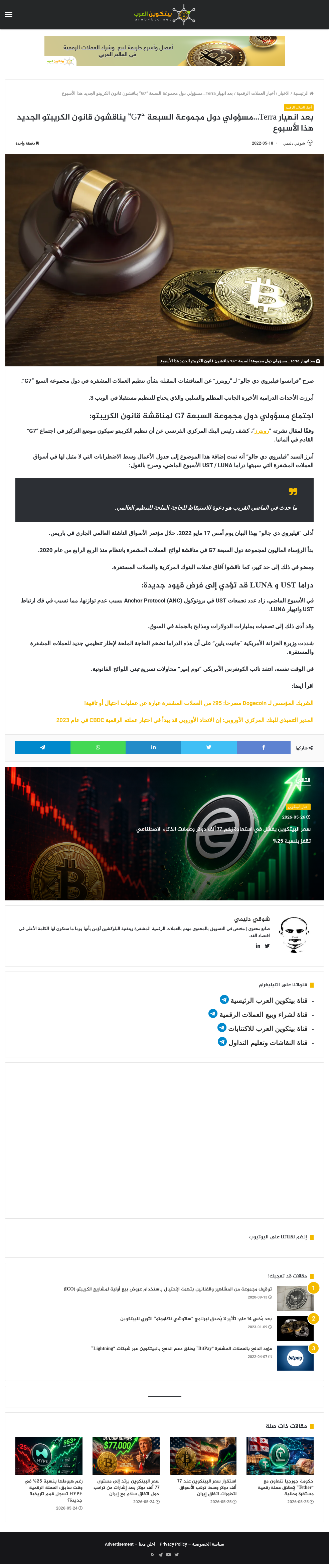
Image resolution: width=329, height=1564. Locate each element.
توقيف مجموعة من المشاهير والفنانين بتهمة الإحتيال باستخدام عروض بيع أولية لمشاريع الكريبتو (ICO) (168, 1286)
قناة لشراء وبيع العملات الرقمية (263, 1012)
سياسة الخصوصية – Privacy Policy (192, 1541)
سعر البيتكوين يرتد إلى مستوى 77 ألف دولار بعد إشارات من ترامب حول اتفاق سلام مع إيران (127, 1484)
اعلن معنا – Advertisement (130, 1541)
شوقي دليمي (291, 143)
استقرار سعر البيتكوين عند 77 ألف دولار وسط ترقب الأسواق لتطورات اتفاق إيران (206, 1484)
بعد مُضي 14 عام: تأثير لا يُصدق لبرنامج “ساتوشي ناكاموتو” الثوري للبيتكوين (196, 1316)
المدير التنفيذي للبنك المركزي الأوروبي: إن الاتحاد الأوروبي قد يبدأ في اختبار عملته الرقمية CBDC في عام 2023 (185, 720)
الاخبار (284, 93)
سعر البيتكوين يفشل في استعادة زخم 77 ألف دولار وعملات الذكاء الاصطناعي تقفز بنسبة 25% (228, 841)
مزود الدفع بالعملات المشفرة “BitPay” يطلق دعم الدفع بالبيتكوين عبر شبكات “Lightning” (181, 1346)
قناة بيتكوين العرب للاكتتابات (267, 1026)
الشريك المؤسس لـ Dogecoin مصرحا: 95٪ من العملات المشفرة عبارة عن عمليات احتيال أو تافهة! (199, 703)
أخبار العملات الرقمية (255, 93)
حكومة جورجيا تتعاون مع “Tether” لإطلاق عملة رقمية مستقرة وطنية (286, 1484)
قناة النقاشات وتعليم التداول (268, 1040)
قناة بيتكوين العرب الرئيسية (269, 998)
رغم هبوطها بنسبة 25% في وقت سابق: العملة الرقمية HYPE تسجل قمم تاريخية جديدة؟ (53, 1487)
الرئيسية (303, 93)
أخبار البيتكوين (298, 807)
